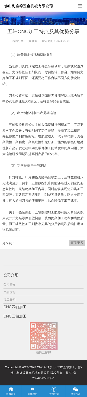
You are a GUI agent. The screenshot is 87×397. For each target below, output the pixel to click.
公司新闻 (31, 41)
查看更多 (77, 243)
